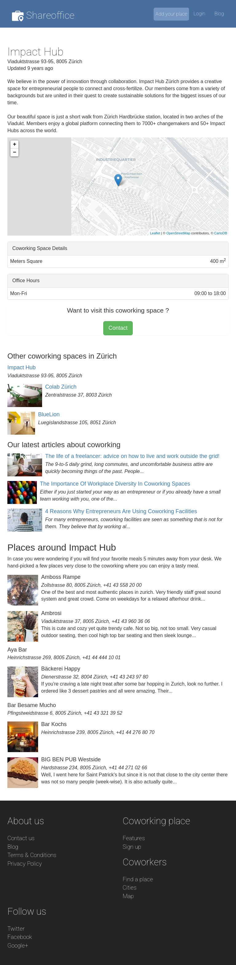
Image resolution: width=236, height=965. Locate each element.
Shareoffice (43, 15)
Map (128, 896)
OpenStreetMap (178, 233)
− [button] (14, 152)
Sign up (132, 846)
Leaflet (155, 233)
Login (199, 14)
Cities (129, 887)
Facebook (19, 936)
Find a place (138, 879)
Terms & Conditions (31, 855)
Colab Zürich (61, 387)
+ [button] (14, 144)
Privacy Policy (24, 863)
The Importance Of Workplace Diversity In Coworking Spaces (115, 484)
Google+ (17, 945)
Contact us (20, 838)
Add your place (171, 14)
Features (134, 838)
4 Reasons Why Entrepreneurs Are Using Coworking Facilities (121, 511)
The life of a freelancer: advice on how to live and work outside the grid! (132, 456)
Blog (219, 14)
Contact (118, 328)
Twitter (16, 928)
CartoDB (220, 233)
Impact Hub (21, 367)
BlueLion (49, 414)
